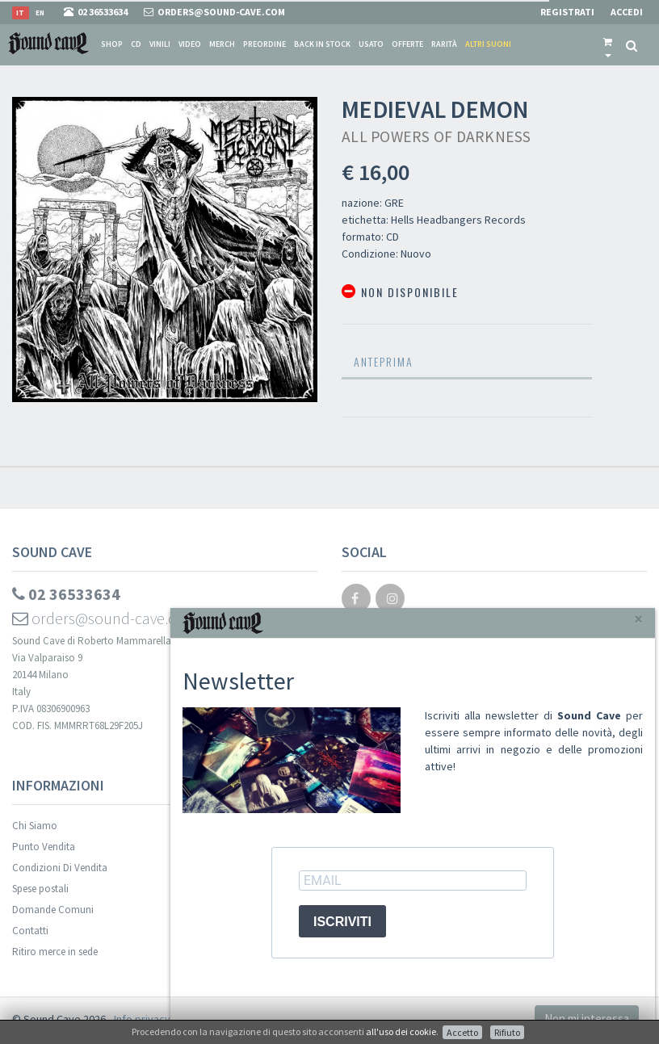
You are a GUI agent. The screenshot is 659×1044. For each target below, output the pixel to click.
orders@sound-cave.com (105, 618)
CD (136, 44)
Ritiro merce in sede (55, 951)
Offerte (407, 44)
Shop (112, 44)
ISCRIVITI (342, 922)
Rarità (444, 44)
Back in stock (322, 44)
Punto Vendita (43, 846)
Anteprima (383, 361)
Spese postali (40, 888)
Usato (371, 44)
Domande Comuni (53, 909)
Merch (222, 44)
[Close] (638, 618)
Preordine (264, 44)
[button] (607, 44)
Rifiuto (507, 1032)
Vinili (159, 44)
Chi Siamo (34, 825)
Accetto (462, 1032)
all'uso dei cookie (401, 1031)
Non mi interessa (586, 1018)
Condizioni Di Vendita (59, 867)
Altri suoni (488, 44)
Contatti (30, 930)
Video (189, 44)
